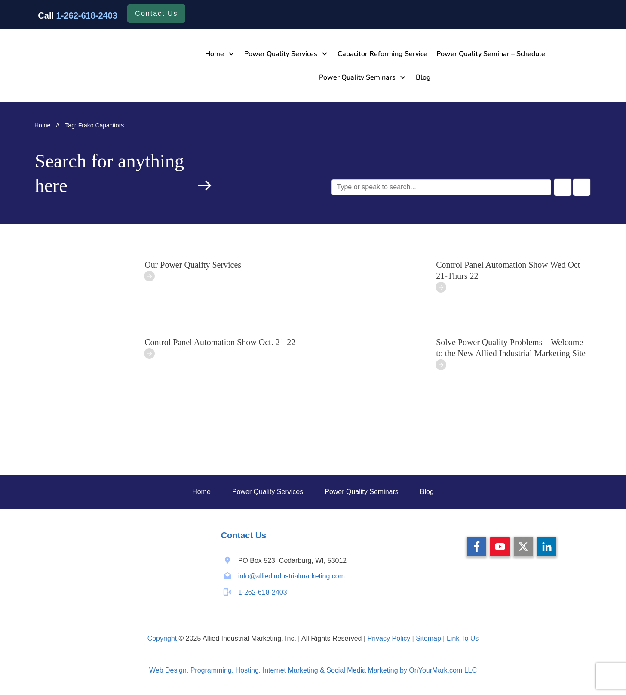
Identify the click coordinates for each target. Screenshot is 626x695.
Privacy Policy (389, 638)
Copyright (162, 638)
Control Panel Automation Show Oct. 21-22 (219, 342)
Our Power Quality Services (192, 264)
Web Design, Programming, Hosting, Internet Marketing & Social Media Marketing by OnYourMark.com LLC (313, 670)
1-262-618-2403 (86, 15)
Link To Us (463, 638)
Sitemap (428, 638)
